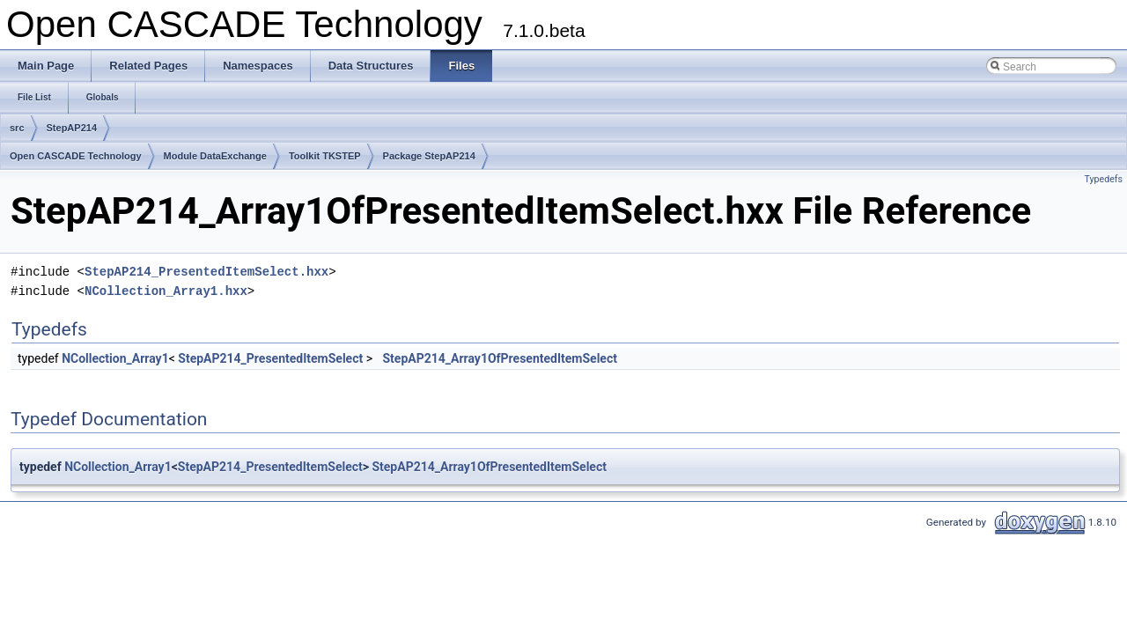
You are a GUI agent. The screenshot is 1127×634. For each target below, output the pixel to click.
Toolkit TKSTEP (325, 156)
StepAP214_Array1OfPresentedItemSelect (499, 358)
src (17, 127)
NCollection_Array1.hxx (166, 291)
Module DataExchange (215, 156)
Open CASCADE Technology (76, 156)
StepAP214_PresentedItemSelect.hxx (206, 271)
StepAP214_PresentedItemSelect (270, 358)
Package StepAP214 (429, 156)
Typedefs (1103, 179)
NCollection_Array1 (115, 358)
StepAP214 (72, 127)
